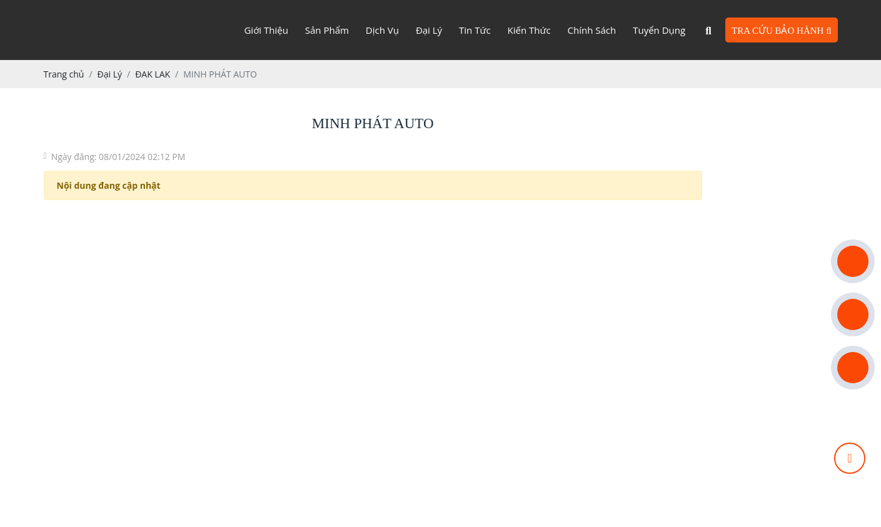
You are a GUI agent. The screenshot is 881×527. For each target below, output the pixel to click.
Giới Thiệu (266, 30)
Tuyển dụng (659, 30)
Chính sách (592, 30)
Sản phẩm (327, 30)
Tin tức (475, 30)
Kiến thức (529, 30)
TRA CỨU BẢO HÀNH (782, 31)
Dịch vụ (382, 30)
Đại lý (429, 30)
